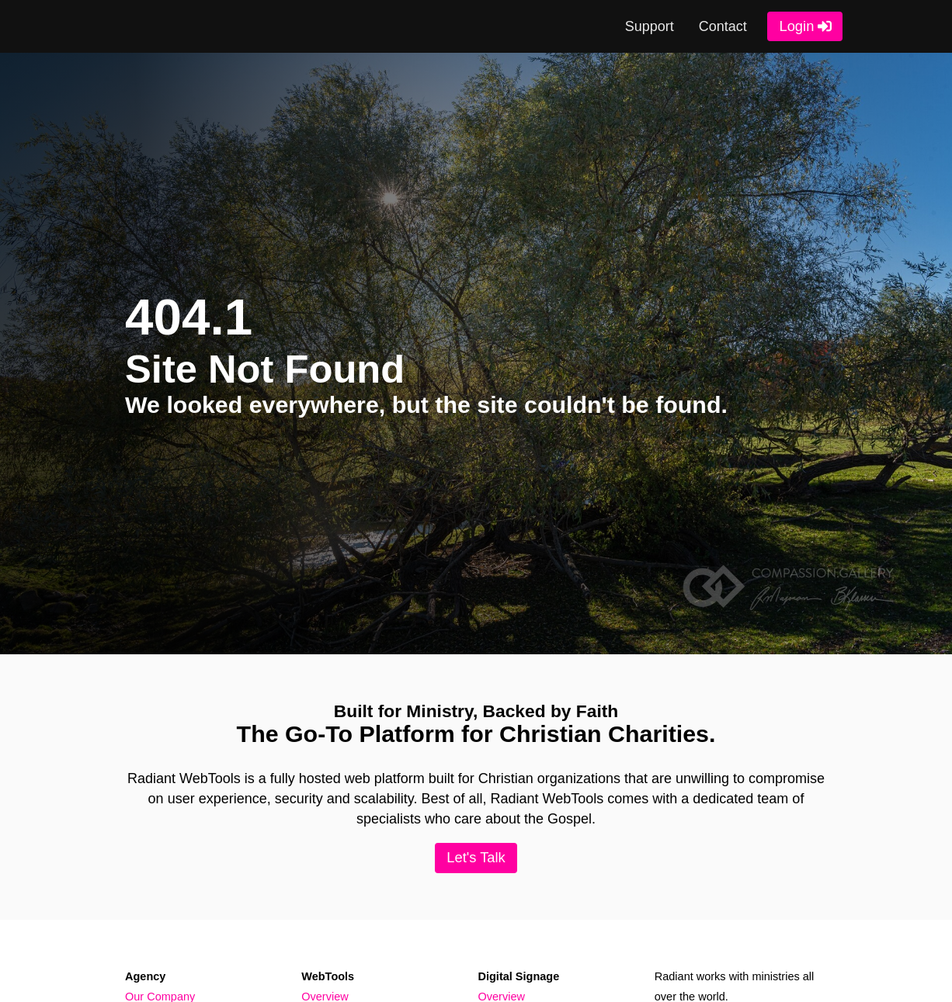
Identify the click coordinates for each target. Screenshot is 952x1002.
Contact (723, 26)
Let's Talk (476, 857)
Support (649, 26)
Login (796, 26)
